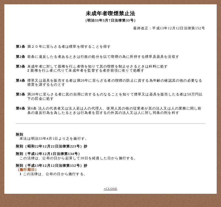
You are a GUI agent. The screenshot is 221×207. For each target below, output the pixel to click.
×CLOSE (110, 188)
